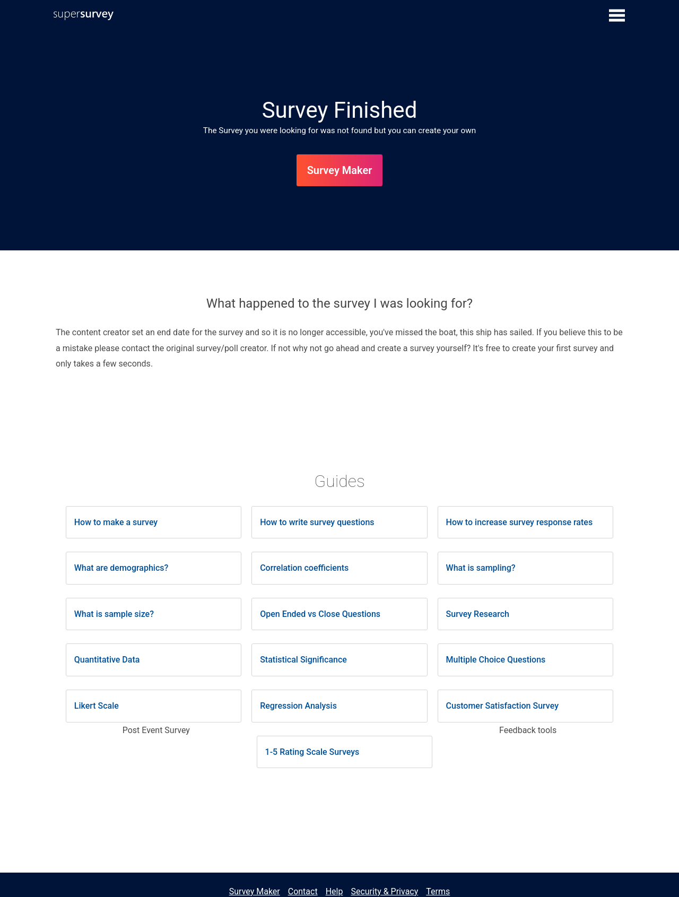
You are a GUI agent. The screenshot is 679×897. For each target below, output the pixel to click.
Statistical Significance (303, 660)
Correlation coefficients (304, 568)
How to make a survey (116, 522)
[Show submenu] (617, 14)
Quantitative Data (107, 660)
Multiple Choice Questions (496, 660)
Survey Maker (339, 170)
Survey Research (477, 614)
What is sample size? (114, 614)
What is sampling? (481, 568)
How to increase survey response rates (519, 522)
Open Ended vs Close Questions (320, 614)
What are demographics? (121, 568)
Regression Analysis (298, 706)
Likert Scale (96, 706)
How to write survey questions (317, 522)
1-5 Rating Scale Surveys (312, 752)
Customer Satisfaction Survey (502, 706)
